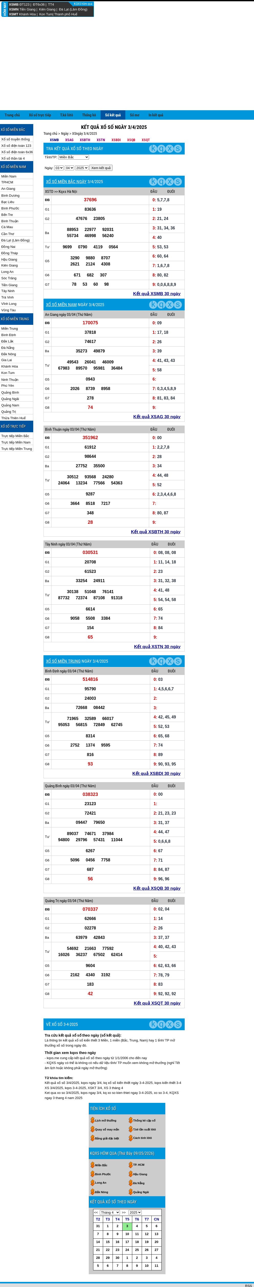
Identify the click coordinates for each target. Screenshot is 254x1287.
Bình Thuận (9, 221)
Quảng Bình (10, 392)
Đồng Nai (8, 247)
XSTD (49, 191)
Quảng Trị (8, 412)
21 (98, 1250)
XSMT (13, 14)
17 (127, 1242)
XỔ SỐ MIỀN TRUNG (63, 661)
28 (98, 1258)
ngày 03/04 (67, 314)
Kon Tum (45, 14)
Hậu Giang (9, 259)
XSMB (14, 4)
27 (156, 1250)
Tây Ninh (8, 291)
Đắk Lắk (7, 341)
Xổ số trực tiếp (40, 115)
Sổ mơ (134, 115)
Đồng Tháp (9, 253)
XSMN (14, 9)
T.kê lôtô (66, 115)
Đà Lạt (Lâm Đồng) (73, 9)
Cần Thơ (7, 234)
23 (117, 1250)
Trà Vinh (7, 297)
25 (137, 1250)
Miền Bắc (101, 1165)
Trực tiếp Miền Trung (16, 449)
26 (146, 1250)
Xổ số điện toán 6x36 (17, 152)
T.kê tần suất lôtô (144, 1129)
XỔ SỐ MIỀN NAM (61, 304)
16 (117, 1242)
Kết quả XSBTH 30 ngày (156, 531)
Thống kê (89, 115)
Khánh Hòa (27, 14)
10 (127, 1234)
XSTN (101, 140)
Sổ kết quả (113, 115)
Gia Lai (6, 360)
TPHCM (7, 182)
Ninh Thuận (9, 380)
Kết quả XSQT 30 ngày (157, 1003)
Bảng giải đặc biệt (107, 1138)
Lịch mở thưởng (105, 1120)
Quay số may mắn (107, 1129)
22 (107, 1250)
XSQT (146, 140)
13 (156, 1234)
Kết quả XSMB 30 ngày (156, 293)
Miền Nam (8, 176)
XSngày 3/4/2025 (84, 133)
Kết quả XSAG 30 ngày (156, 416)
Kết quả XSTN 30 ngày (157, 646)
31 (98, 1226)
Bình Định (8, 335)
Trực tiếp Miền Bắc (15, 436)
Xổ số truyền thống (15, 139)
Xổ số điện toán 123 (16, 146)
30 (117, 1258)
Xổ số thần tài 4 (13, 158)
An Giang (8, 189)
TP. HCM (139, 1164)
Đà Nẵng (7, 348)
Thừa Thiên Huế (13, 418)
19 (146, 1242)
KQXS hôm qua (83, 4)
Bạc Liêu (7, 202)
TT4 (51, 4)
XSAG (69, 140)
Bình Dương (10, 195)
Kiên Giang (47, 9)
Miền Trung (9, 328)
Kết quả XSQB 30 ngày (156, 888)
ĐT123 (24, 4)
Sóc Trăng (8, 278)
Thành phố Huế (65, 14)
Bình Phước (10, 208)
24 (127, 1250)
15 (107, 1242)
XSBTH (85, 140)
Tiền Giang (27, 9)
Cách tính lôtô (142, 1137)
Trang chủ (12, 115)
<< (96, 1212)
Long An (7, 272)
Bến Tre (7, 215)
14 (98, 1242)
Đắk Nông (8, 354)
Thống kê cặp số (144, 1120)
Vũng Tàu (8, 310)
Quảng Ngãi (10, 399)
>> (124, 1212)
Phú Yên (7, 385)
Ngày (65, 133)
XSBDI (116, 140)
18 (137, 1242)
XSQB (131, 140)
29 (107, 1258)
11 (137, 1234)
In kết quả (156, 115)
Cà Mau (7, 227)
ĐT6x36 (39, 4)
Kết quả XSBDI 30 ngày (156, 773)
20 (156, 1242)
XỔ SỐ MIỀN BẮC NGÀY (66, 181)
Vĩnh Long (8, 304)
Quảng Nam (10, 405)
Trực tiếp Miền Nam (15, 442)
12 (146, 1234)
